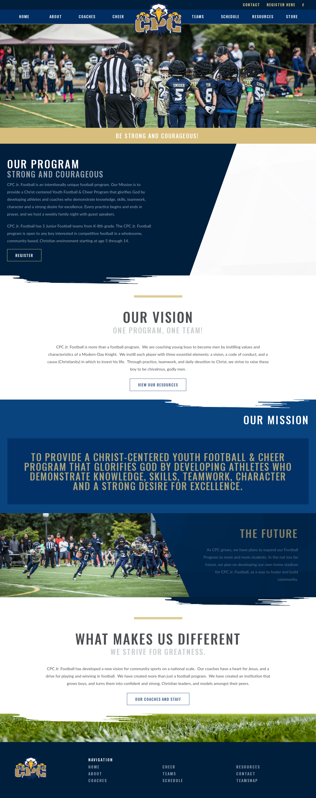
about (95, 773)
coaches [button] (87, 16)
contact (246, 773)
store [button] (292, 16)
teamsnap (247, 780)
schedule (172, 780)
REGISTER (24, 255)
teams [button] (198, 16)
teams (169, 773)
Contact (251, 4)
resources (248, 767)
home (24, 16)
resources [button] (262, 16)
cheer (168, 767)
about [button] (55, 16)
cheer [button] (118, 16)
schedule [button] (230, 16)
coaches (97, 780)
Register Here (281, 4)
